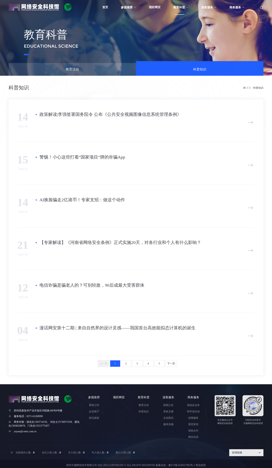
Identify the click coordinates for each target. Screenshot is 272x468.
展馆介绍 (94, 405)
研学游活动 (193, 411)
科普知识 (199, 71)
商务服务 (237, 7)
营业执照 (201, 465)
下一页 (171, 363)
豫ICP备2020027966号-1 (181, 465)
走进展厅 (94, 411)
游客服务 (209, 7)
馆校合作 (193, 430)
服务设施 (168, 424)
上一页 (103, 363)
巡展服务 (193, 418)
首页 (105, 7)
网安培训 (193, 437)
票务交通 (168, 411)
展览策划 (193, 424)
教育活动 (72, 71)
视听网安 (155, 7)
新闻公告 (168, 405)
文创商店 (168, 418)
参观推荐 (128, 7)
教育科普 (181, 7)
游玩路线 (94, 418)
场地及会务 (193, 405)
